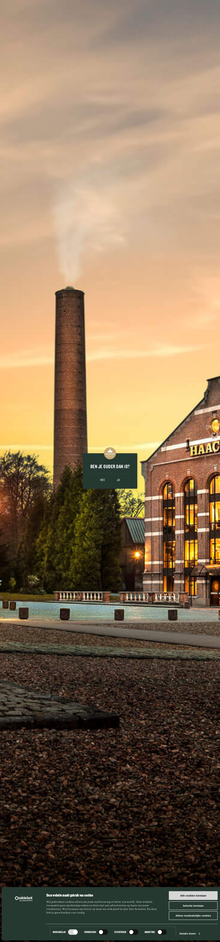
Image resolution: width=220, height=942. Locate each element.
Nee (102, 480)
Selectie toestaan (193, 905)
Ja (118, 480)
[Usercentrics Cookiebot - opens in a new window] (24, 898)
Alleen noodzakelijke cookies (193, 915)
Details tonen (187, 933)
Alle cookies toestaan (193, 895)
